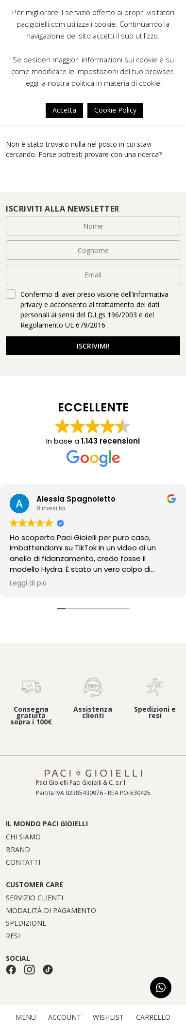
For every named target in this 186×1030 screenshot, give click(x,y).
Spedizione (26, 923)
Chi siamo (23, 837)
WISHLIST (108, 1017)
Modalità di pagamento (51, 910)
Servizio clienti (34, 898)
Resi (13, 936)
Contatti (23, 862)
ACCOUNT (64, 1017)
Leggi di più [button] (28, 583)
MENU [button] (26, 1017)
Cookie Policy (115, 110)
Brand (18, 850)
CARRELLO (153, 1017)
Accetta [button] (64, 110)
